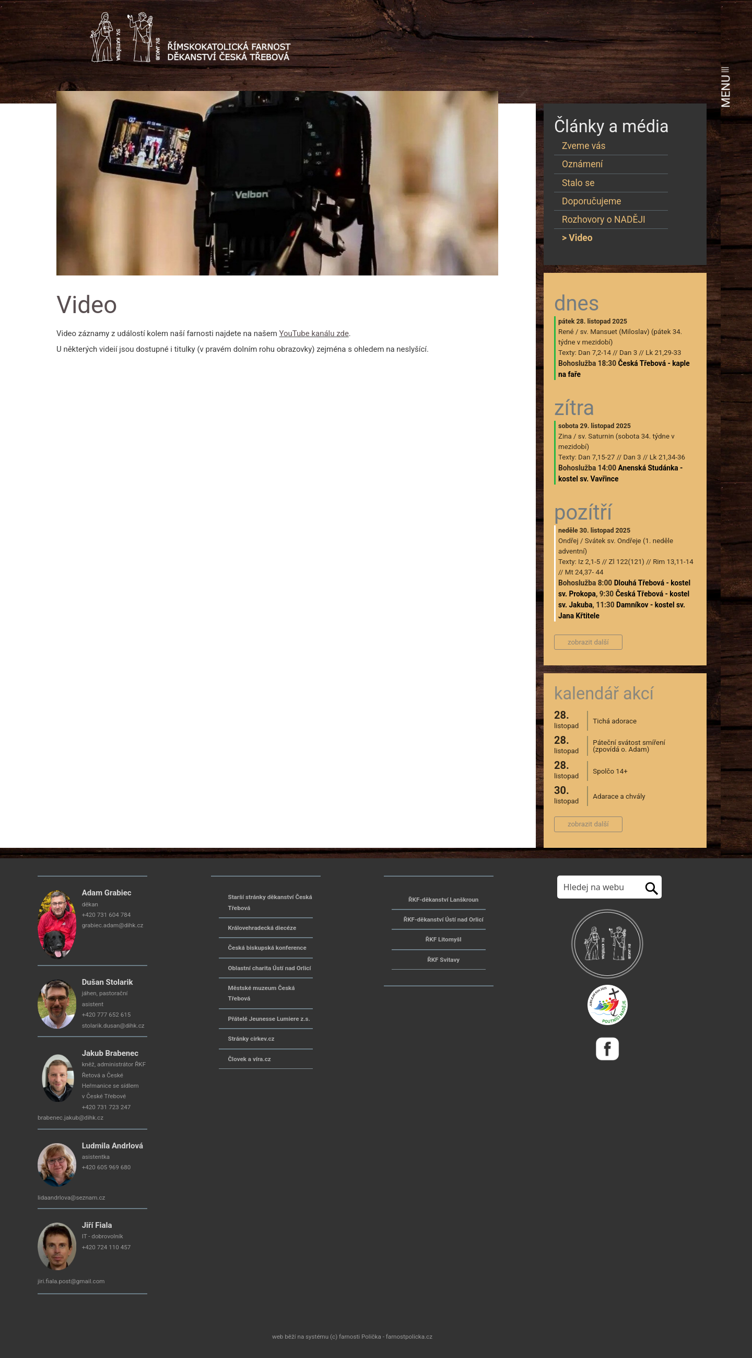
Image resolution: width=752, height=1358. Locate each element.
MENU (726, 87)
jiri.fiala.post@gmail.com (71, 1281)
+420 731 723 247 (106, 1107)
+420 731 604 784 (106, 914)
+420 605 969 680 (106, 1167)
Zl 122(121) (626, 562)
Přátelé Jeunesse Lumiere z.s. (269, 1018)
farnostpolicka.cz (409, 1336)
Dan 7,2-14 (594, 352)
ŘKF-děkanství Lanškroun (443, 899)
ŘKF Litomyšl (444, 939)
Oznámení (582, 164)
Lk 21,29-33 (663, 352)
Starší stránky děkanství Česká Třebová (270, 902)
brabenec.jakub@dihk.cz (70, 1117)
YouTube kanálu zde (314, 333)
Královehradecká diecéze (262, 927)
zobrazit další (588, 642)
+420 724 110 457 (106, 1247)
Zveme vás (584, 146)
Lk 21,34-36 (667, 457)
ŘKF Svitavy (443, 959)
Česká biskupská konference (267, 947)
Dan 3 (628, 352)
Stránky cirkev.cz (251, 1038)
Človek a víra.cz (249, 1059)
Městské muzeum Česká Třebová (261, 993)
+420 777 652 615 (106, 1014)
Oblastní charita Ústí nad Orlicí (269, 968)
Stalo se (578, 183)
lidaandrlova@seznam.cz (71, 1197)
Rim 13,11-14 (673, 562)
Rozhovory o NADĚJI (603, 219)
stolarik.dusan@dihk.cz (113, 1025)
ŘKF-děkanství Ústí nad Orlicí (444, 919)
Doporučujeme (591, 201)
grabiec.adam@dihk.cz (113, 925)
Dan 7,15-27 (596, 457)
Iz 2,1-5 (589, 562)
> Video (577, 238)
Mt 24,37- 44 (584, 572)
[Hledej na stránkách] (598, 887)
